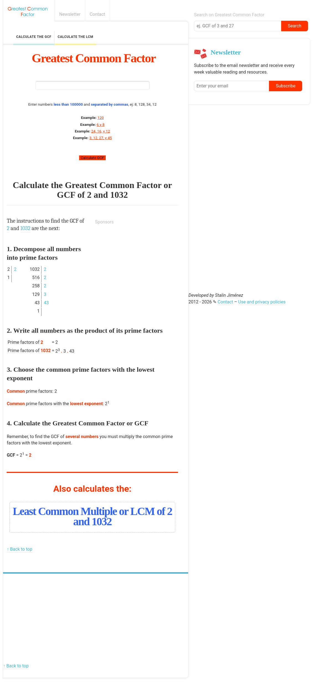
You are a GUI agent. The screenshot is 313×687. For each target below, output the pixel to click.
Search (294, 25)
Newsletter (70, 14)
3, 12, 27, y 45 (100, 138)
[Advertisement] (136, 264)
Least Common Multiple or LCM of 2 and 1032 (92, 516)
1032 (119, 195)
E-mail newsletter (305, 14)
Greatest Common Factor (94, 58)
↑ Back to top (19, 549)
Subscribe (286, 86)
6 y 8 (100, 124)
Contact (97, 14)
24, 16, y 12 (100, 131)
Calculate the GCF (33, 37)
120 (100, 117)
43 (46, 302)
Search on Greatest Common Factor (229, 14)
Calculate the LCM (75, 37)
